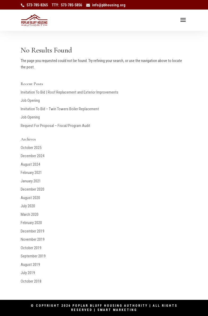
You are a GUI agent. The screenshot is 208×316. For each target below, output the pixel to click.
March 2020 (29, 214)
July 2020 (28, 206)
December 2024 (32, 155)
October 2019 (31, 247)
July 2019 (28, 272)
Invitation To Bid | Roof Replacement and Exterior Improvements (69, 92)
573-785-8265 (37, 5)
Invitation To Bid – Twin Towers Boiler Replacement (60, 109)
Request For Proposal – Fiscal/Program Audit (55, 125)
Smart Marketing (117, 310)
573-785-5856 (71, 5)
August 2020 (30, 197)
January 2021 (31, 181)
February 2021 (31, 172)
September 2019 (33, 256)
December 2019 (32, 231)
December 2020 (32, 189)
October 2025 (31, 147)
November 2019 (33, 239)
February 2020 (31, 222)
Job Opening (30, 100)
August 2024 (30, 164)
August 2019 (30, 264)
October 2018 (31, 281)
